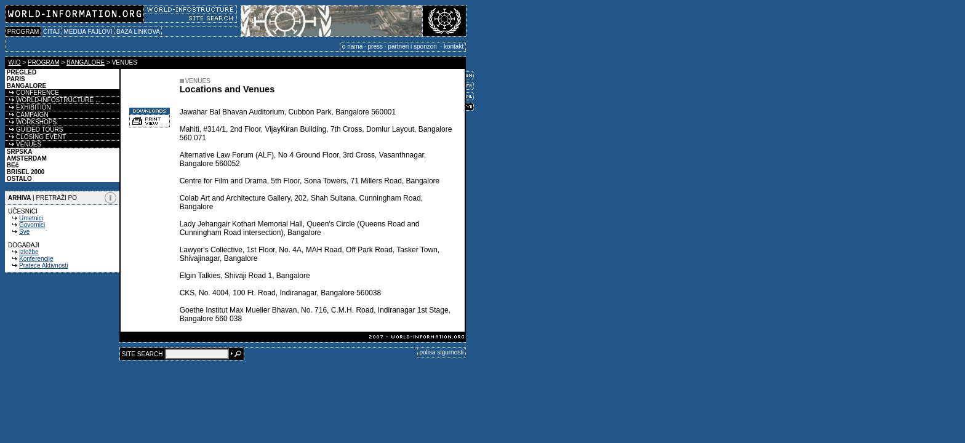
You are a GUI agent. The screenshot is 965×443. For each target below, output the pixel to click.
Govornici (32, 225)
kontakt (453, 46)
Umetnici (31, 218)
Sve (24, 231)
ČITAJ (51, 31)
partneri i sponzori (413, 46)
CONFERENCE (32, 92)
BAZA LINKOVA (137, 31)
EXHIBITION (28, 107)
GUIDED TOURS (34, 129)
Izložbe (29, 252)
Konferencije (36, 258)
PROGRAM (23, 31)
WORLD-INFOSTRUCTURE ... (52, 100)
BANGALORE (85, 62)
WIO (15, 62)
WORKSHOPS (31, 122)
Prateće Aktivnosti (43, 265)
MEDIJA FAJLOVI (88, 31)
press (375, 46)
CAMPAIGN (27, 114)
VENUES (23, 144)
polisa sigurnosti (442, 352)
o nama (352, 46)
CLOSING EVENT (35, 137)
